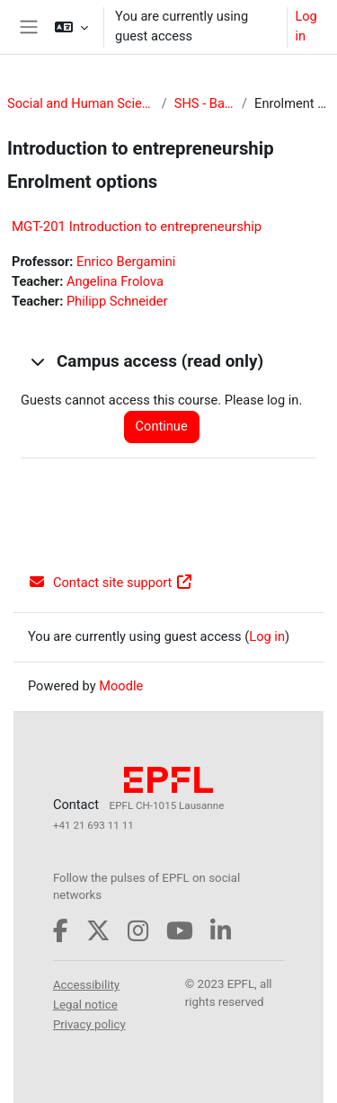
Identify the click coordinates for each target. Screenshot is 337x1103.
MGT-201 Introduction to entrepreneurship (137, 226)
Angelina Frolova (115, 281)
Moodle (121, 686)
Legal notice (85, 1004)
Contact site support (110, 582)
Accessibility (86, 985)
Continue (162, 426)
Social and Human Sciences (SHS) (81, 103)
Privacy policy (89, 1024)
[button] (71, 27)
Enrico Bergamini (125, 262)
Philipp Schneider (117, 301)
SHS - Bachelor (204, 103)
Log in (305, 26)
